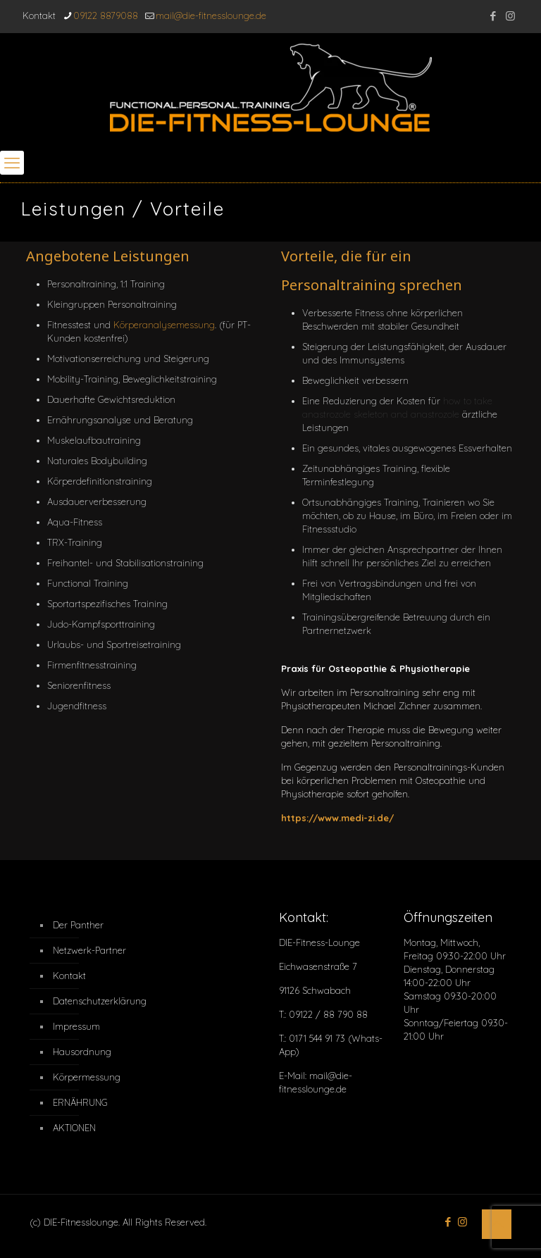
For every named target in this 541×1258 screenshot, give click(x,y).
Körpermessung (86, 1077)
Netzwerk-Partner (89, 950)
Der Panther (78, 924)
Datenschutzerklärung (91, 1001)
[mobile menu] (12, 163)
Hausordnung (82, 1051)
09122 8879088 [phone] (105, 15)
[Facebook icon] (492, 16)
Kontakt (69, 975)
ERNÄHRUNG (80, 1102)
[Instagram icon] (510, 16)
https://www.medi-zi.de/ (337, 817)
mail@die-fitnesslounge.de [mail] (211, 15)
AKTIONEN (74, 1127)
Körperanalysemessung (164, 324)
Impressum (76, 1026)
